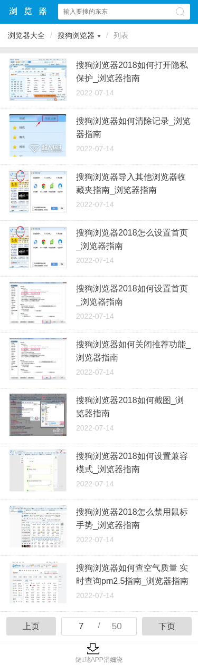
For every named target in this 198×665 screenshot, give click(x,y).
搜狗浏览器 (76, 35)
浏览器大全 (28, 11)
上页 (31, 626)
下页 (166, 626)
